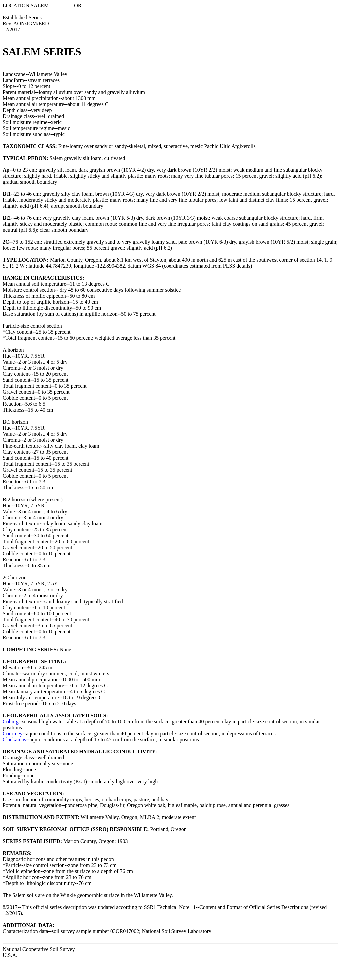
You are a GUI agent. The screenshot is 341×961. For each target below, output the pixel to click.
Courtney (13, 733)
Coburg (11, 721)
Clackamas (14, 739)
